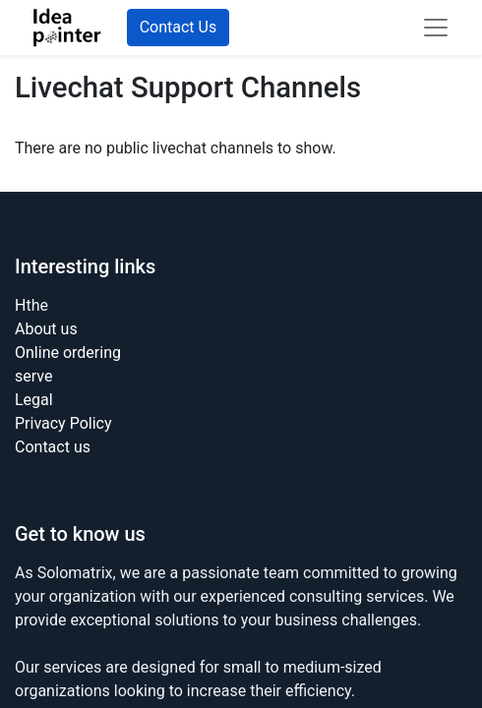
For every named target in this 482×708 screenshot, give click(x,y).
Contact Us (178, 27)
